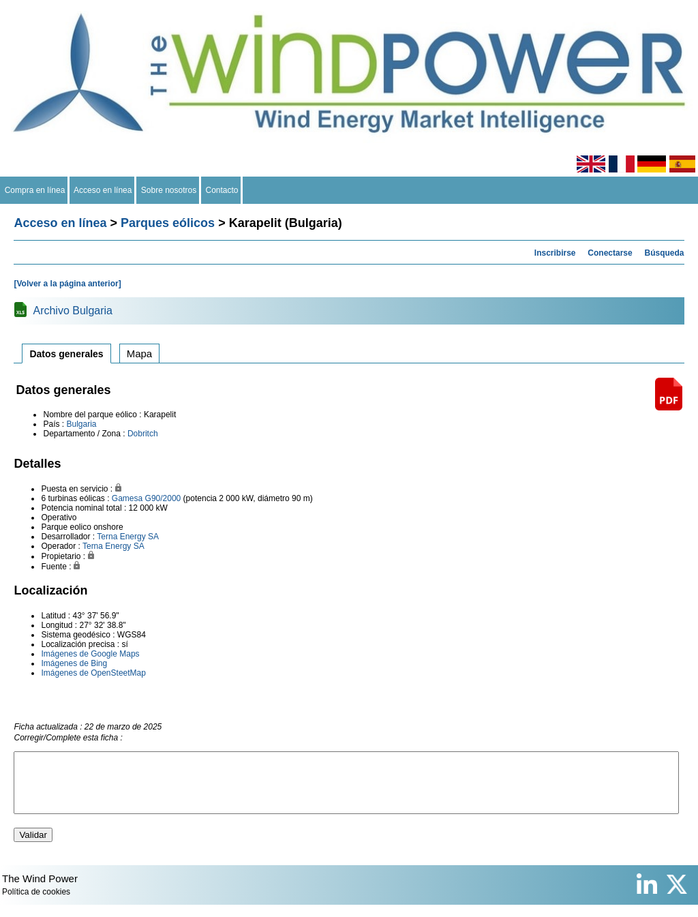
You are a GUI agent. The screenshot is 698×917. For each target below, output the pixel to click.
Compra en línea (35, 190)
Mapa (140, 353)
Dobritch (142, 433)
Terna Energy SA (128, 536)
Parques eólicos (168, 223)
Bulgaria (81, 424)
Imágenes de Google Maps (90, 654)
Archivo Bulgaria (72, 310)
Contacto (222, 190)
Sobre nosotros (168, 190)
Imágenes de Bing (74, 663)
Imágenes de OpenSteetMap (93, 673)
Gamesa (127, 498)
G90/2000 (163, 498)
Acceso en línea (103, 190)
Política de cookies (36, 904)
